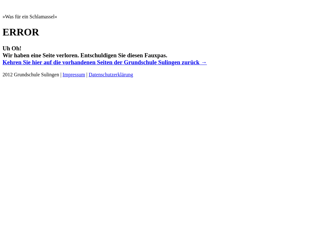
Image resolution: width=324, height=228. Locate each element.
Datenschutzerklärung (111, 74)
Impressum (74, 74)
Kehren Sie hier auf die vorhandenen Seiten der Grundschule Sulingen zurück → (105, 62)
